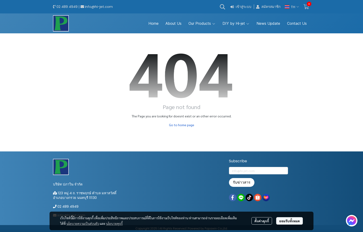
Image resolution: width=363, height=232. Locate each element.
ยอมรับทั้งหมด (289, 221)
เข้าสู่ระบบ (240, 6)
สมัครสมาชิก (268, 6)
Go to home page (181, 125)
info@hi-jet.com (99, 6)
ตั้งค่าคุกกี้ (261, 221)
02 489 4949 (67, 6)
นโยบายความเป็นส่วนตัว (82, 223)
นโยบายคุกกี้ (114, 223)
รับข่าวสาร (241, 182)
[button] (222, 7)
